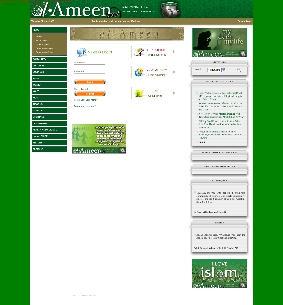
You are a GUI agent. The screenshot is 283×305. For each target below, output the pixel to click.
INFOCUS (38, 104)
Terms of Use (102, 295)
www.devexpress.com (15, 4)
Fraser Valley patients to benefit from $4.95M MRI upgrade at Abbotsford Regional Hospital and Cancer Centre (221, 96)
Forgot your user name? (85, 100)
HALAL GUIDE (40, 136)
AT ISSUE (38, 110)
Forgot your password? (85, 106)
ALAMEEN (38, 149)
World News (41, 40)
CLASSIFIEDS (40, 123)
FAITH (36, 78)
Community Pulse (44, 52)
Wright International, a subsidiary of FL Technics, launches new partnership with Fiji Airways (220, 134)
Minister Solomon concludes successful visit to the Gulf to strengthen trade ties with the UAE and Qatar (221, 106)
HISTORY (37, 142)
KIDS (35, 97)
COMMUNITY (39, 59)
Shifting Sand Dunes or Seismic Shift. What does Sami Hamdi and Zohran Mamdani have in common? (220, 124)
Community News (44, 48)
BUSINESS (38, 72)
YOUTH (36, 91)
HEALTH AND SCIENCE (45, 130)
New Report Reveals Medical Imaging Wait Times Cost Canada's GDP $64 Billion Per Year (221, 115)
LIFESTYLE (39, 117)
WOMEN (37, 85)
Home (39, 36)
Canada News (42, 44)
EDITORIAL (39, 65)
